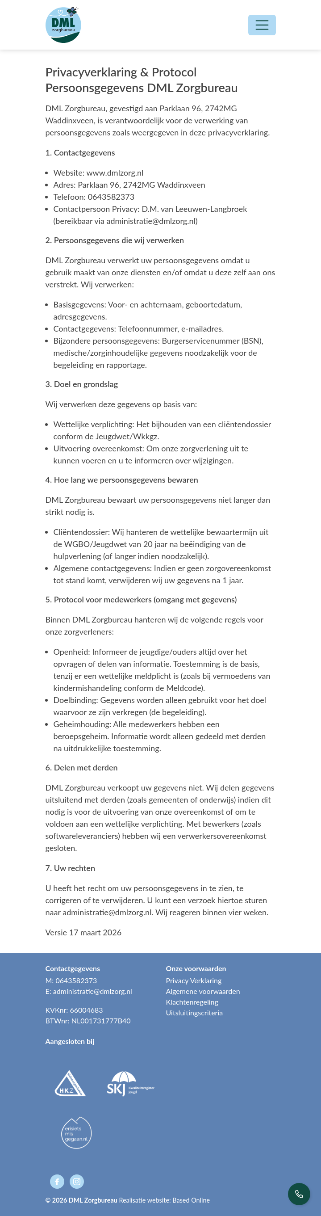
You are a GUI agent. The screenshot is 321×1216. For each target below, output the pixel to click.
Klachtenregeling (192, 1001)
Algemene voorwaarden (203, 991)
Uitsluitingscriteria (194, 1012)
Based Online (191, 1200)
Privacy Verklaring (194, 980)
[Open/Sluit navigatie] (262, 25)
